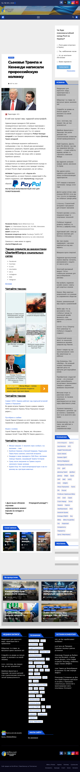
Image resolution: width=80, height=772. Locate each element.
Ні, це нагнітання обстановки (64, 56)
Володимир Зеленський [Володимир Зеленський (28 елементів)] (65, 464)
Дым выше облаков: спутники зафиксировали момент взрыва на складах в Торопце (15, 508)
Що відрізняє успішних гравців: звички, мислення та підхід (66, 164)
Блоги (12, 588)
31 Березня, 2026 (50, 597)
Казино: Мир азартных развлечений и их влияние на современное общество (66, 294)
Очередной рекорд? (38, 503)
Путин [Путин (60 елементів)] (73, 487)
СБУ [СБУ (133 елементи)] (59, 498)
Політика (11, 57)
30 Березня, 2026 (12, 618)
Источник (8, 284)
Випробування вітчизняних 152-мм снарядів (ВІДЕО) (66, 671)
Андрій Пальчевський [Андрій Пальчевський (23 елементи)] (64, 450)
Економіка (57, 607)
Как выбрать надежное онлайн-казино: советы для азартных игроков (65, 285)
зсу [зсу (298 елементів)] (59, 523)
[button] (73, 17)
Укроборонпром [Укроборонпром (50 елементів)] (62, 509)
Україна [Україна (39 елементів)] (67, 505)
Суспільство (23, 588)
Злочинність (48, 768)
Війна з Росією (50, 764)
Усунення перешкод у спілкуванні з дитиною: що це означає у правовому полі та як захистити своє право (66, 413)
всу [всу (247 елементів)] (71, 516)
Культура (56, 768)
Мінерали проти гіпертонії (66, 252)
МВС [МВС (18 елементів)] (64, 479)
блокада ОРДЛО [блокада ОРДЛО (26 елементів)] (63, 516)
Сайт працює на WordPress (9, 766)
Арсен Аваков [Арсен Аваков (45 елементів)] (62, 453)
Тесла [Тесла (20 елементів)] (70, 501)
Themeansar (33, 766)
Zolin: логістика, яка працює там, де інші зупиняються (64, 123)
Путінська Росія (25, 533)
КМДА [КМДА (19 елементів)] (66, 475)
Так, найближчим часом (66, 51)
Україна (53, 610)
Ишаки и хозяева (11, 429)
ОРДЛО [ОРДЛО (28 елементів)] (65, 483)
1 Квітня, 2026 (11, 597)
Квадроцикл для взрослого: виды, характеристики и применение (11, 641)
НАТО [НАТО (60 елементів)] (69, 479)
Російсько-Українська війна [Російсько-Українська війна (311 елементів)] (66, 494)
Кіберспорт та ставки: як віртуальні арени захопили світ (66, 102)
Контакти (75, 768)
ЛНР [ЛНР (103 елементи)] (59, 479)
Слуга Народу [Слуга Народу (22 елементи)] (62, 501)
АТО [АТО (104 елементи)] (69, 446)
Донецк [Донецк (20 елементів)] (60, 475)
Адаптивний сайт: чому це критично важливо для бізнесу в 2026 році (66, 234)
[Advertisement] (26, 39)
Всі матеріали (33, 738)
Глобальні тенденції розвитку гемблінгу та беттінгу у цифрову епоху (66, 224)
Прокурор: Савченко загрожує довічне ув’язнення (65, 648)
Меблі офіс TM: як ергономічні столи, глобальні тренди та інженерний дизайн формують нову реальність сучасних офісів (64, 315)
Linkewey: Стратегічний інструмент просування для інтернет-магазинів (65, 206)
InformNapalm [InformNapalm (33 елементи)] (62, 442)
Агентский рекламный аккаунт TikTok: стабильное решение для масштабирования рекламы (66, 273)
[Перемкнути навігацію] (38, 17)
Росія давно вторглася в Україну (66, 46)
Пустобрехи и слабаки (13, 417)
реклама (64, 607)
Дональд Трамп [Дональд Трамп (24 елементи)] (62, 472)
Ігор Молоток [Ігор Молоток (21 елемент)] (62, 446)
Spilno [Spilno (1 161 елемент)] (71, 442)
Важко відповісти (64, 62)
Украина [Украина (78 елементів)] (60, 505)
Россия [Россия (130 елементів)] (64, 490)
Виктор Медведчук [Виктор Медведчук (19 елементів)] (63, 461)
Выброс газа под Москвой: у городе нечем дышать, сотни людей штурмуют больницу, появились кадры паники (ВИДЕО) (66, 659)
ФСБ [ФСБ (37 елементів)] (71, 509)
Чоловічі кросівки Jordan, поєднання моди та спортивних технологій (66, 215)
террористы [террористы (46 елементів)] (61, 531)
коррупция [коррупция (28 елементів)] (65, 523)
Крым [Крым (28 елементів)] (72, 475)
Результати (71, 70)
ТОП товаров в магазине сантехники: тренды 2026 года (66, 185)
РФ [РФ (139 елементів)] (58, 490)
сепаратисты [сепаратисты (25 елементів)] (62, 527)
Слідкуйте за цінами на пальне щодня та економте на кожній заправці (12, 657)
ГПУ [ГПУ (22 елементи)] (59, 468)
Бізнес (7, 588)
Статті (7, 536)
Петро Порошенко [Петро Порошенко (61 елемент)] (63, 487)
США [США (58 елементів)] (64, 498)
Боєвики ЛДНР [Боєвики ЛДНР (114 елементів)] (62, 457)
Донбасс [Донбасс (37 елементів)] (72, 472)
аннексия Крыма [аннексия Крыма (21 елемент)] (63, 512)
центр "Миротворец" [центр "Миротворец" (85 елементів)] (64, 534)
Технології (32, 588)
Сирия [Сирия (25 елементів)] (70, 498)
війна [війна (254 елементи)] (59, 520)
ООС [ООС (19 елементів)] (59, 483)
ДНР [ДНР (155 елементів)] (63, 468)
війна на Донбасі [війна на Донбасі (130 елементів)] (68, 520)
